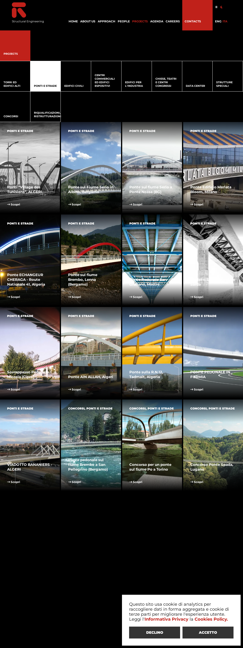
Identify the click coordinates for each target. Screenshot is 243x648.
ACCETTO (208, 632)
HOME (73, 21)
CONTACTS (193, 21)
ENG (218, 21)
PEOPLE (124, 21)
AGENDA (156, 21)
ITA (225, 21)
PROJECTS (140, 21)
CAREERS (173, 21)
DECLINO (154, 632)
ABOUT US (87, 21)
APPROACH (106, 21)
